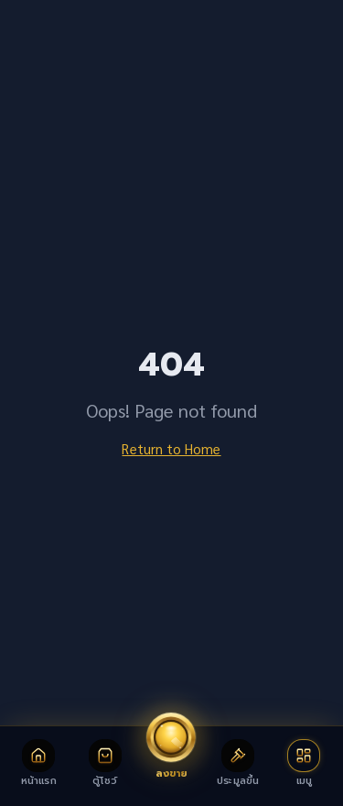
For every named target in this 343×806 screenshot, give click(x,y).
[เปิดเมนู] (304, 762)
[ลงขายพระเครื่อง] (171, 745)
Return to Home (171, 448)
